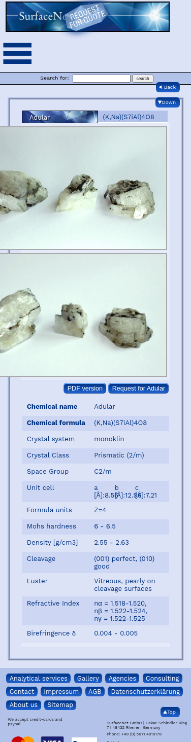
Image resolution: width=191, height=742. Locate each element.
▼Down (167, 102)
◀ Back (167, 87)
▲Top (169, 712)
